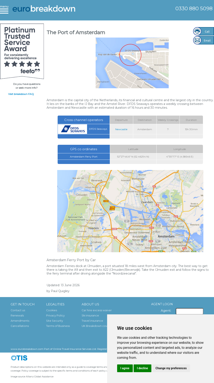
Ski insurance (90, 315)
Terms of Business (58, 326)
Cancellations (20, 326)
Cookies (51, 310)
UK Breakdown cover (96, 326)
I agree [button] (124, 368)
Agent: (166, 310)
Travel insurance (92, 320)
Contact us (18, 310)
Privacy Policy (55, 315)
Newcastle (121, 129)
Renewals (17, 315)
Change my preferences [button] (171, 368)
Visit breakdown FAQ (21, 94)
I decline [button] (142, 368)
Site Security (54, 320)
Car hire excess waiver (97, 310)
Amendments (20, 320)
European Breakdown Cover (44, 11)
